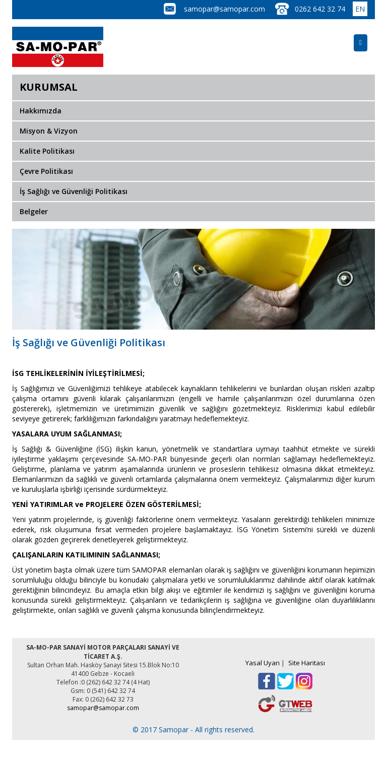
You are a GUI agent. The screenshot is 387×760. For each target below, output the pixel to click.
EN (360, 9)
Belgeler (34, 211)
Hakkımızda (40, 110)
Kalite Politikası (47, 151)
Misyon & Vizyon (49, 131)
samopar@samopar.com (224, 9)
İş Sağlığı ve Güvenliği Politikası (73, 191)
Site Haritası (306, 662)
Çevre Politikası (46, 171)
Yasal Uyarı (262, 662)
